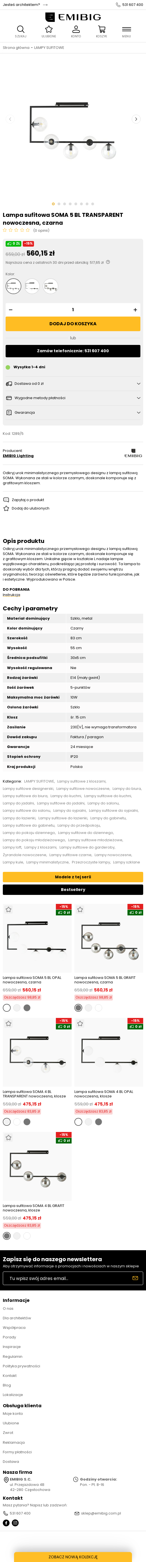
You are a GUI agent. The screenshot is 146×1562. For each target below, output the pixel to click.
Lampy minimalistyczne (47, 862)
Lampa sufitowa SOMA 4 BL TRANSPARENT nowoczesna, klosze (34, 1094)
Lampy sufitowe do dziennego (85, 832)
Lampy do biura (127, 788)
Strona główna (16, 47)
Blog (7, 1385)
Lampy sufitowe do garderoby (87, 847)
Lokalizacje (13, 1394)
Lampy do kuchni (66, 796)
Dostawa (11, 1461)
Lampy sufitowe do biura (25, 796)
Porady (9, 1337)
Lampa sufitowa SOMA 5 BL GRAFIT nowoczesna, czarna (105, 980)
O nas (8, 1308)
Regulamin (12, 1356)
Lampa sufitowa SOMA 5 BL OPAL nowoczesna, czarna (32, 980)
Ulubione (11, 1423)
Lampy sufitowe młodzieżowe (95, 840)
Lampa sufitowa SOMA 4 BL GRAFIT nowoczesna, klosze (33, 1208)
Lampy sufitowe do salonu (26, 810)
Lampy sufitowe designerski (28, 788)
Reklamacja (14, 1442)
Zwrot (8, 1432)
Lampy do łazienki (19, 818)
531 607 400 (132, 4)
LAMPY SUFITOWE (49, 47)
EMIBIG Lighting (18, 455)
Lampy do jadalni (18, 803)
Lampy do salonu (103, 803)
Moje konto (13, 1413)
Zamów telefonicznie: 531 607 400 (73, 351)
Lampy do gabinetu (108, 818)
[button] (10, 310)
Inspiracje (12, 1346)
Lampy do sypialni (69, 810)
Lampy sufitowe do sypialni (113, 810)
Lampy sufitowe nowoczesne (83, 788)
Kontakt (10, 1375)
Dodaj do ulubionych (30, 508)
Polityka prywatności (21, 1366)
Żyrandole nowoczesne (24, 855)
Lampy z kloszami (40, 847)
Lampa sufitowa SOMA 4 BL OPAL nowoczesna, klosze (103, 1094)
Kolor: (10, 274)
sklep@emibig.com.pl (101, 1513)
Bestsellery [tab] (73, 889)
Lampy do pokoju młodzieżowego (34, 840)
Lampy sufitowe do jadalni (61, 803)
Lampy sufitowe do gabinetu (28, 825)
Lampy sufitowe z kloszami (81, 781)
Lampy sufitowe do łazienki (62, 818)
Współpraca (14, 1327)
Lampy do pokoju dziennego (29, 832)
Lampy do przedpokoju (79, 825)
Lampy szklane (126, 862)
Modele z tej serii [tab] (73, 877)
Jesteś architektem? (21, 4)
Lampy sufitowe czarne (70, 855)
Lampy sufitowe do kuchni (107, 796)
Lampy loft (12, 847)
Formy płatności (17, 1452)
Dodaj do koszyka (73, 323)
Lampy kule (13, 862)
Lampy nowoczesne (113, 855)
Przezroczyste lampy (91, 862)
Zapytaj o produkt (28, 500)
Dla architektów (17, 1318)
